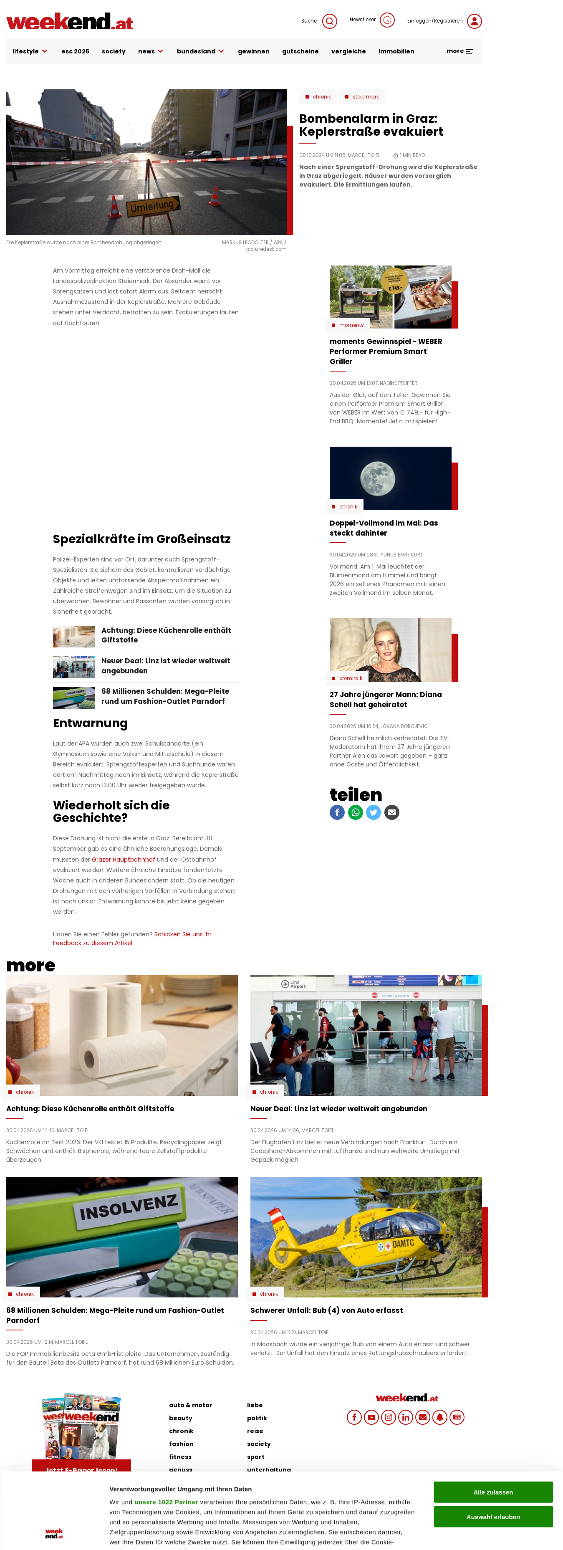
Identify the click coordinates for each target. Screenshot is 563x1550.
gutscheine (300, 51)
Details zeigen (444, 1533)
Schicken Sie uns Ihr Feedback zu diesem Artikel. (132, 938)
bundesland (201, 51)
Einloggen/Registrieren (444, 21)
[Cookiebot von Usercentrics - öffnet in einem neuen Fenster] (54, 1533)
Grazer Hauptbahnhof (123, 859)
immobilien (396, 51)
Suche (319, 21)
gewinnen (254, 51)
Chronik (322, 97)
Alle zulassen (493, 1421)
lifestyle (31, 51)
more (460, 51)
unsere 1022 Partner (166, 1430)
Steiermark (366, 97)
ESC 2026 (75, 51)
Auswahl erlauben (493, 1445)
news (151, 51)
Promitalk (350, 678)
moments (351, 325)
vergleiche (348, 51)
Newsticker (372, 20)
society (114, 51)
